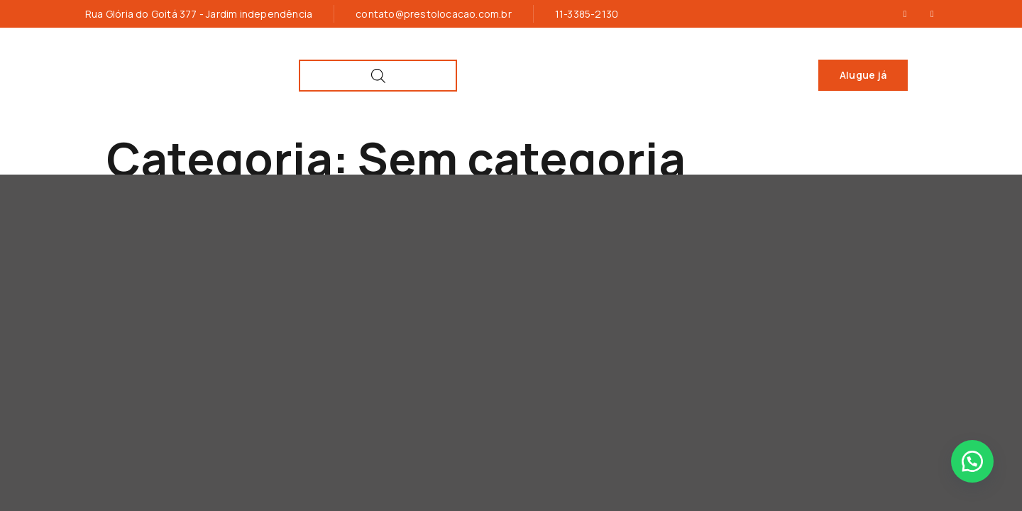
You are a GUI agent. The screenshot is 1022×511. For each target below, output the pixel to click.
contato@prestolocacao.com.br (434, 14)
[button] (972, 461)
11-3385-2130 (586, 14)
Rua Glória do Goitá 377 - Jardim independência (198, 14)
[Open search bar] (906, 75)
